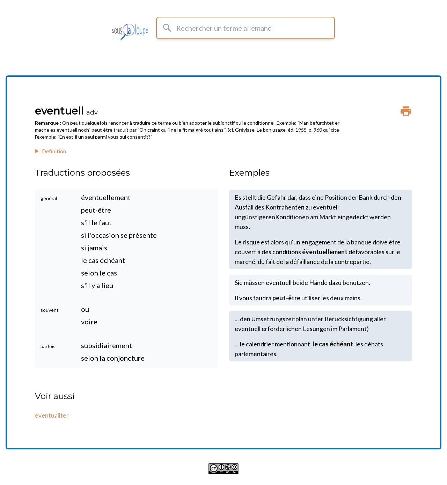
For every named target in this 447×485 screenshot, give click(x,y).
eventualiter (52, 415)
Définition (54, 151)
